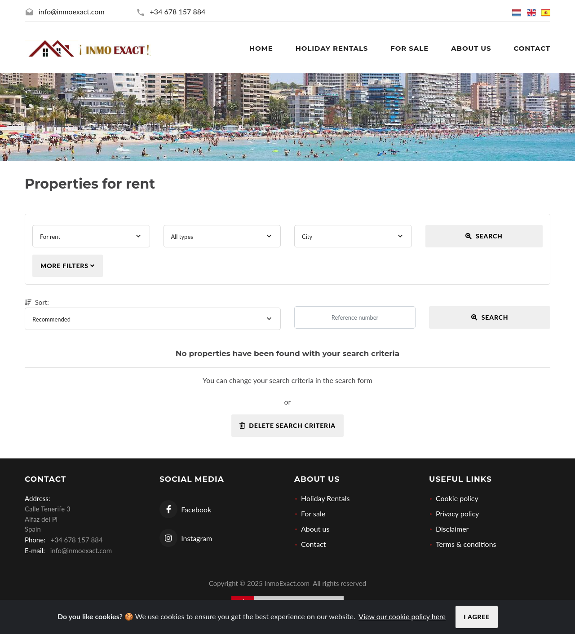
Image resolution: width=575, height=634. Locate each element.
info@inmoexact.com (72, 11)
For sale (313, 513)
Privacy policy (457, 513)
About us (315, 528)
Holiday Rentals (325, 498)
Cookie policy (457, 498)
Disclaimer (452, 528)
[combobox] (91, 236)
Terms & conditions (466, 544)
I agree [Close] (477, 617)
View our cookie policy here (402, 616)
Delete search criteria (287, 425)
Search (484, 236)
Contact (313, 544)
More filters (67, 265)
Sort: (39, 302)
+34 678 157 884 (178, 11)
